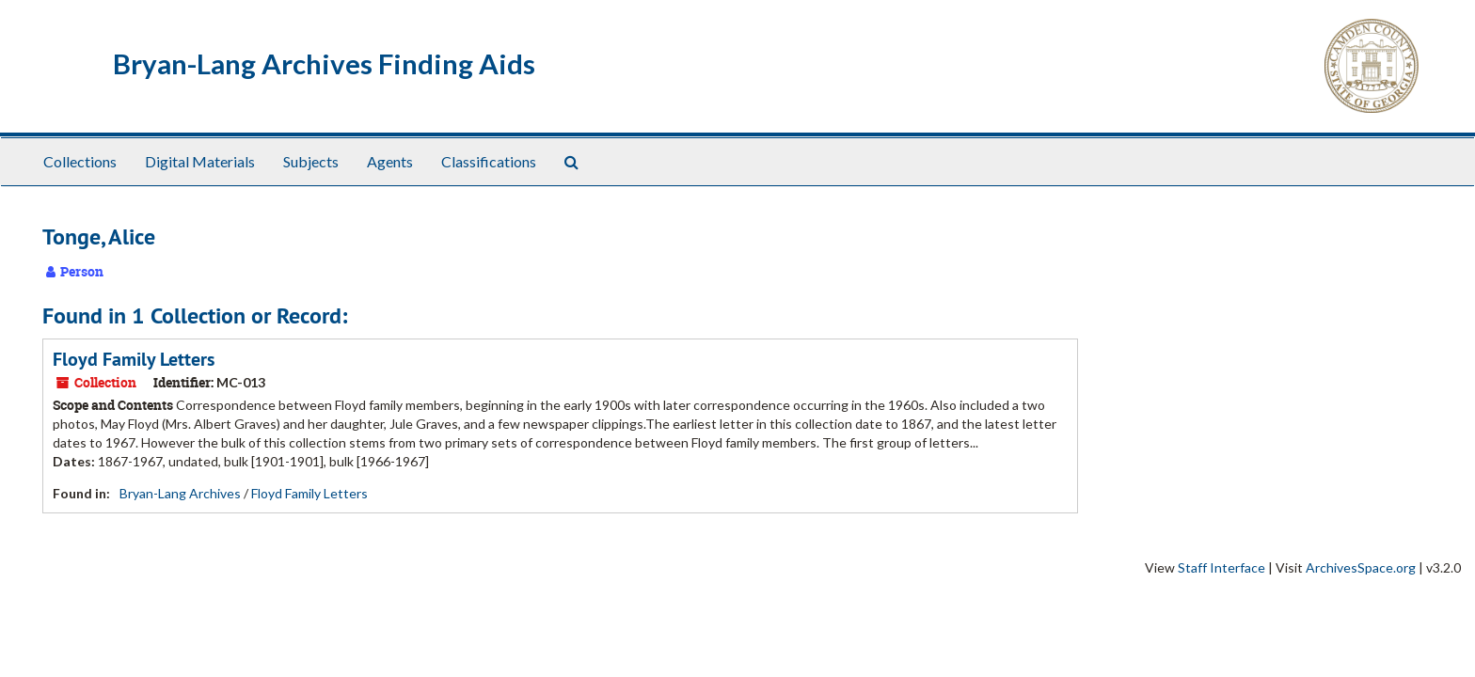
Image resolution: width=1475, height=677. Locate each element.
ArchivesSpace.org (1361, 567)
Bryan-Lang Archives (180, 493)
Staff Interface (1221, 567)
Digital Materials (200, 161)
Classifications (488, 161)
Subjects (311, 161)
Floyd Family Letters (133, 359)
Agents (390, 161)
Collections (80, 161)
